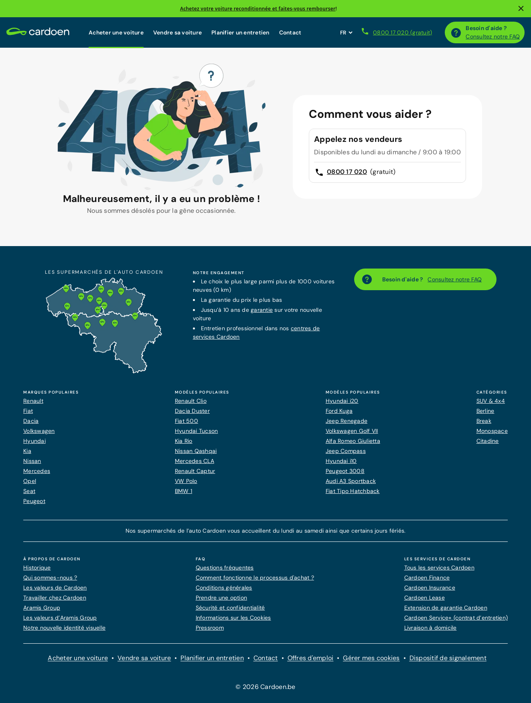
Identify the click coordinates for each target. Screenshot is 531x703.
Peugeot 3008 (345, 471)
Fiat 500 (186, 420)
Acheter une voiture (116, 32)
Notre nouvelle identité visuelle (64, 627)
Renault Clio (191, 400)
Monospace (492, 430)
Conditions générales (224, 587)
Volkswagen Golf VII (352, 430)
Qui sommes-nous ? (50, 577)
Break (483, 420)
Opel (29, 481)
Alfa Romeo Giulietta (353, 440)
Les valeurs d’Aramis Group (60, 617)
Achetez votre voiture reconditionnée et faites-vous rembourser (258, 8)
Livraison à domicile (430, 627)
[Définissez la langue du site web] (346, 32)
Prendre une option (221, 597)
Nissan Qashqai (196, 451)
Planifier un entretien (240, 32)
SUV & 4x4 (490, 400)
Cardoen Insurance (429, 587)
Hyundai (34, 440)
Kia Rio (184, 440)
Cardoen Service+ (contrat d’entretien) (456, 617)
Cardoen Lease (424, 597)
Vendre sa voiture (177, 32)
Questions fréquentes (225, 567)
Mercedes (36, 471)
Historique (37, 567)
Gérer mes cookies (371, 658)
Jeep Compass (346, 451)
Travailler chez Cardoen (54, 597)
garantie (262, 309)
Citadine (487, 440)
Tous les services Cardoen (439, 567)
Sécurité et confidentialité (230, 607)
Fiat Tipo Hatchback (353, 491)
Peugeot (34, 501)
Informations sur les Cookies (233, 617)
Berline (485, 410)
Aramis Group (41, 607)
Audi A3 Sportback (351, 481)
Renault (33, 400)
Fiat (28, 410)
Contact (290, 32)
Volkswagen (39, 430)
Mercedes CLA (194, 461)
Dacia (31, 420)
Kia (27, 451)
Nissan (32, 461)
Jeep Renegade (346, 420)
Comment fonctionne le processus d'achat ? (255, 577)
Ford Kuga (339, 410)
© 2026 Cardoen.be (265, 687)
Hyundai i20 (342, 400)
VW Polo (186, 481)
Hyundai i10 (341, 461)
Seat (29, 491)
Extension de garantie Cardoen (445, 607)
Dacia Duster (192, 410)
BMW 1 (183, 491)
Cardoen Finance (427, 577)
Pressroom (210, 627)
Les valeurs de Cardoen (55, 587)
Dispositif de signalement (447, 658)
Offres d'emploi (311, 658)
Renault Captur (195, 471)
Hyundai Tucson (196, 430)
